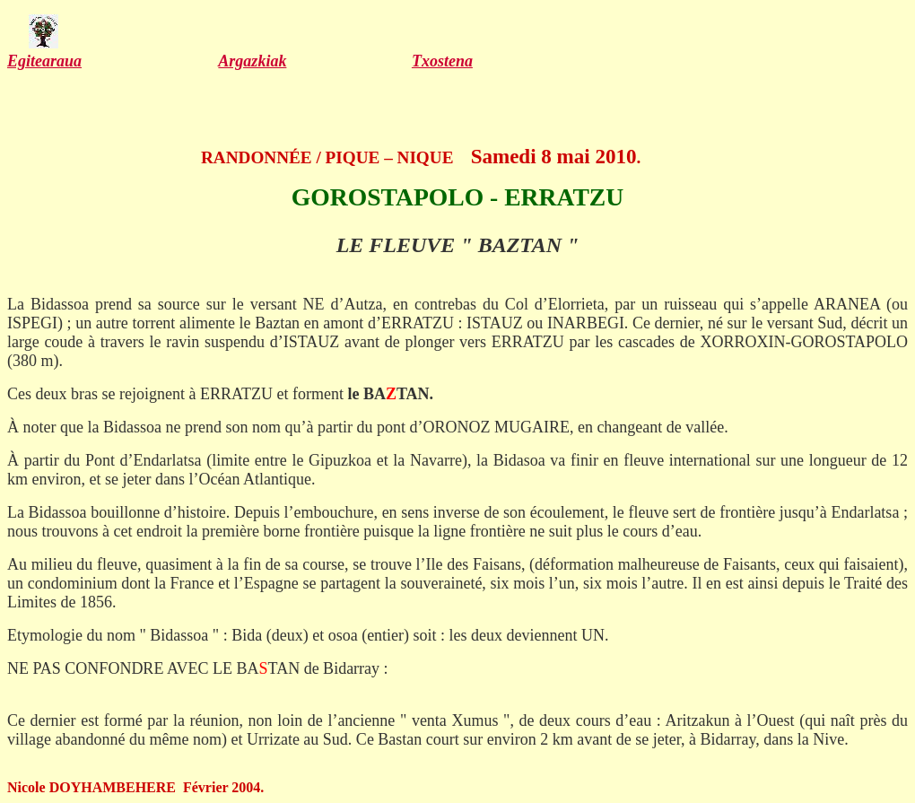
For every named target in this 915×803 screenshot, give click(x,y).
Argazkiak (252, 61)
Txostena (442, 61)
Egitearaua (44, 61)
